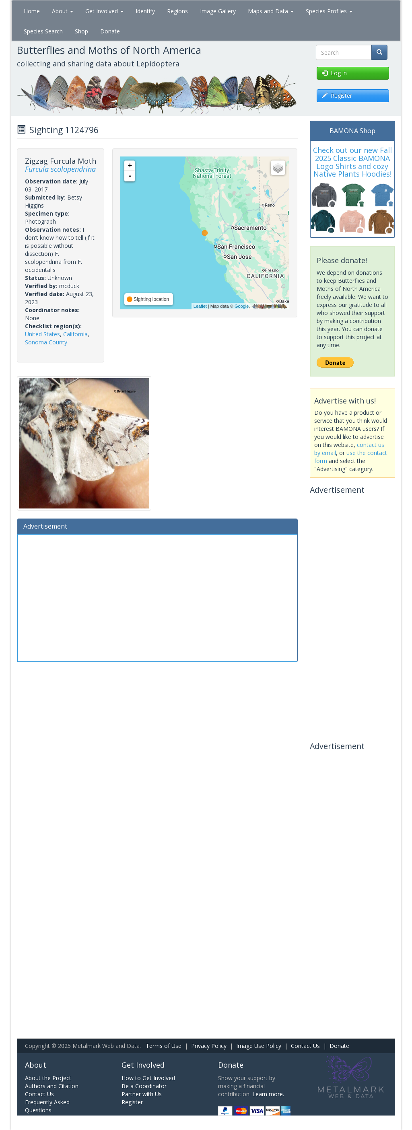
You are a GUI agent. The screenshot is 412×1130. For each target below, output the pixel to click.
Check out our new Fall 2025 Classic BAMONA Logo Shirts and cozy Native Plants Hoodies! (352, 162)
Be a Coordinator (144, 1086)
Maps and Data (271, 11)
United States (42, 334)
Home (32, 11)
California (75, 334)
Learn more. (268, 1094)
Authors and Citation (51, 1086)
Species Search (43, 31)
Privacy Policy (209, 1046)
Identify (145, 11)
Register (132, 1102)
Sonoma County (46, 342)
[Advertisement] (157, 597)
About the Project (48, 1078)
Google (242, 306)
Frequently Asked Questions (47, 1106)
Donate (110, 31)
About (62, 11)
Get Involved (104, 11)
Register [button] (337, 95)
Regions (177, 11)
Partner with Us (142, 1094)
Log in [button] (334, 73)
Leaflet (200, 306)
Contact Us (305, 1046)
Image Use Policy (258, 1046)
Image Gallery (218, 11)
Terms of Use (163, 1046)
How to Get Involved (148, 1078)
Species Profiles (329, 11)
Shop (81, 31)
